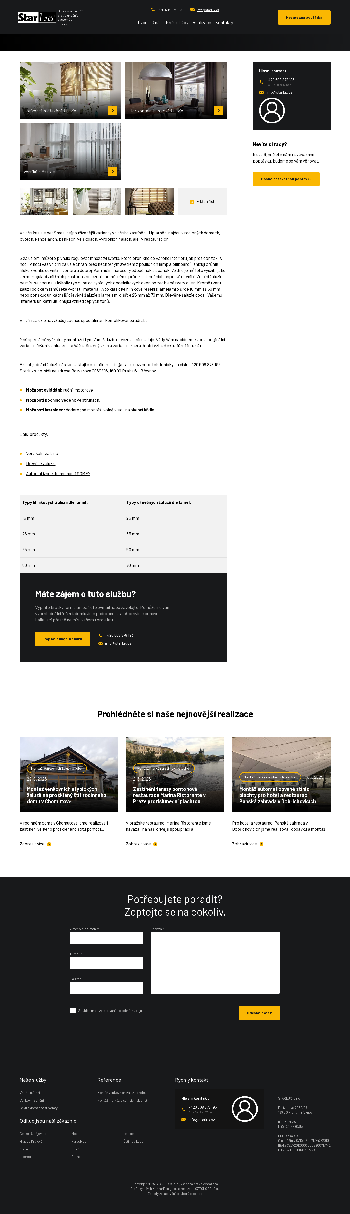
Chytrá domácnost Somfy (39, 1108)
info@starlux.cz (204, 10)
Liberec (25, 1156)
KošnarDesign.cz (165, 1189)
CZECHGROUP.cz (207, 1189)
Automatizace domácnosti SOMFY (58, 473)
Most (75, 1133)
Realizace (201, 22)
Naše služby (177, 22)
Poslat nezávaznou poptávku (286, 178)
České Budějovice (33, 1133)
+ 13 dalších (202, 201)
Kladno (25, 1149)
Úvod (142, 22)
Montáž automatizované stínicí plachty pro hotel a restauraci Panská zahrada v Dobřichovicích (277, 795)
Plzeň (75, 1149)
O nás (157, 22)
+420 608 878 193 (166, 10)
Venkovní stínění (32, 1100)
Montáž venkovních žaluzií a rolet (57, 768)
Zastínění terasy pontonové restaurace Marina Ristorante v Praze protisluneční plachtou (169, 795)
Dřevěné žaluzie (41, 463)
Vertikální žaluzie (42, 453)
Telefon (75, 979)
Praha (76, 1156)
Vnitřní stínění (30, 1093)
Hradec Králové (31, 1141)
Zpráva (157, 928)
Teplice (128, 1133)
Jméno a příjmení (84, 928)
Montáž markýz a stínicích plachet (164, 768)
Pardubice (79, 1141)
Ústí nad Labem (134, 1141)
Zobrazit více (35, 843)
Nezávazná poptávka (304, 17)
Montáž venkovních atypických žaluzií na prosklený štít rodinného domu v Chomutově (66, 795)
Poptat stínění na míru (63, 639)
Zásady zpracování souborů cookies (175, 1193)
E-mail (76, 954)
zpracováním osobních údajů (120, 1011)
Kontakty (224, 22)
